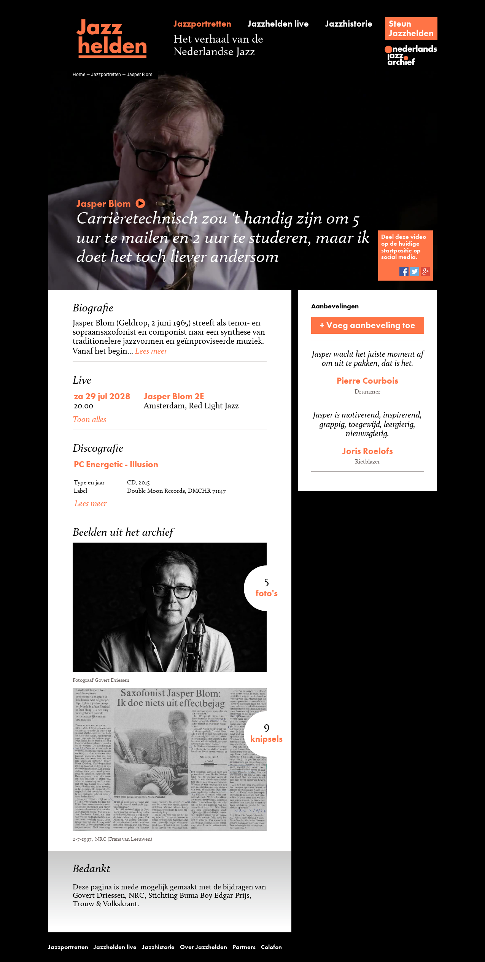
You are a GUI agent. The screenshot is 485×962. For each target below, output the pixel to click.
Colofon (271, 947)
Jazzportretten (202, 24)
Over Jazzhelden (203, 947)
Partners (244, 947)
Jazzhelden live (278, 24)
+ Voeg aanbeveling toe (367, 325)
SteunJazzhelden (411, 28)
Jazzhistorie (348, 24)
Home (79, 74)
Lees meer (150, 351)
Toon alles (89, 419)
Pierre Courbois (367, 380)
